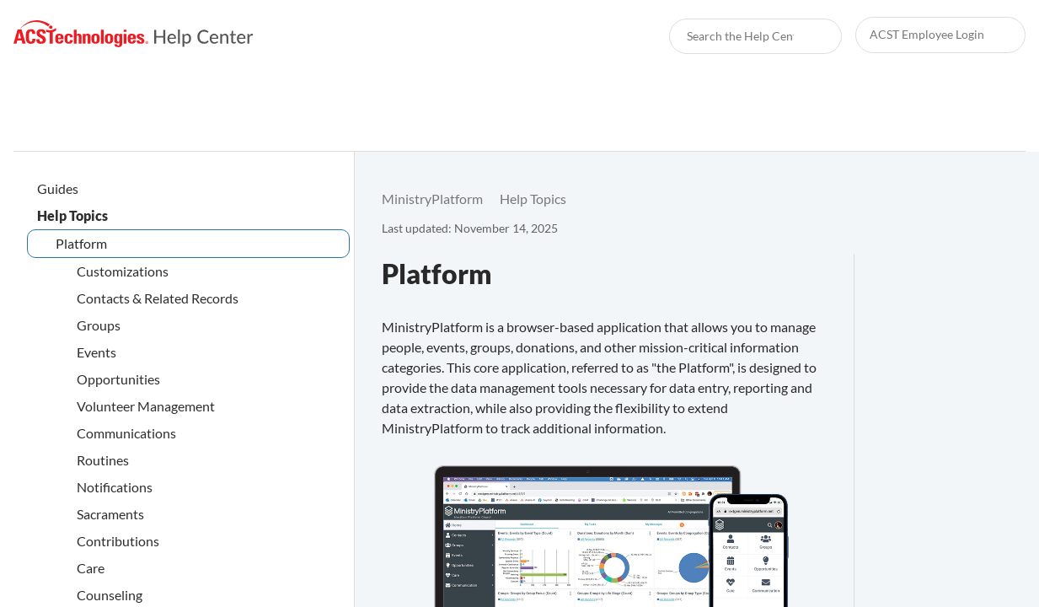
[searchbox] (811, 36)
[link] (133, 34)
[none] (992, 199)
